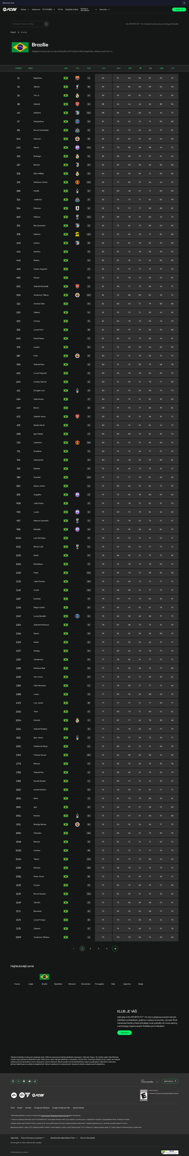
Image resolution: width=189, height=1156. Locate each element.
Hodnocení (36, 9)
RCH (118, 68)
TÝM (77, 68)
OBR (161, 68)
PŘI (140, 68)
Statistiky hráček (71, 9)
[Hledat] (46, 24)
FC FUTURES (49, 9)
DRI (150, 68)
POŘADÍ (18, 68)
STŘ (129, 68)
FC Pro (60, 9)
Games (25, 9)
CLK (103, 68)
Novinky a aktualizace (89, 9)
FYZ (172, 68)
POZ (88, 68)
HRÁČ (30, 68)
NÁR (66, 68)
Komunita (105, 9)
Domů (13, 32)
